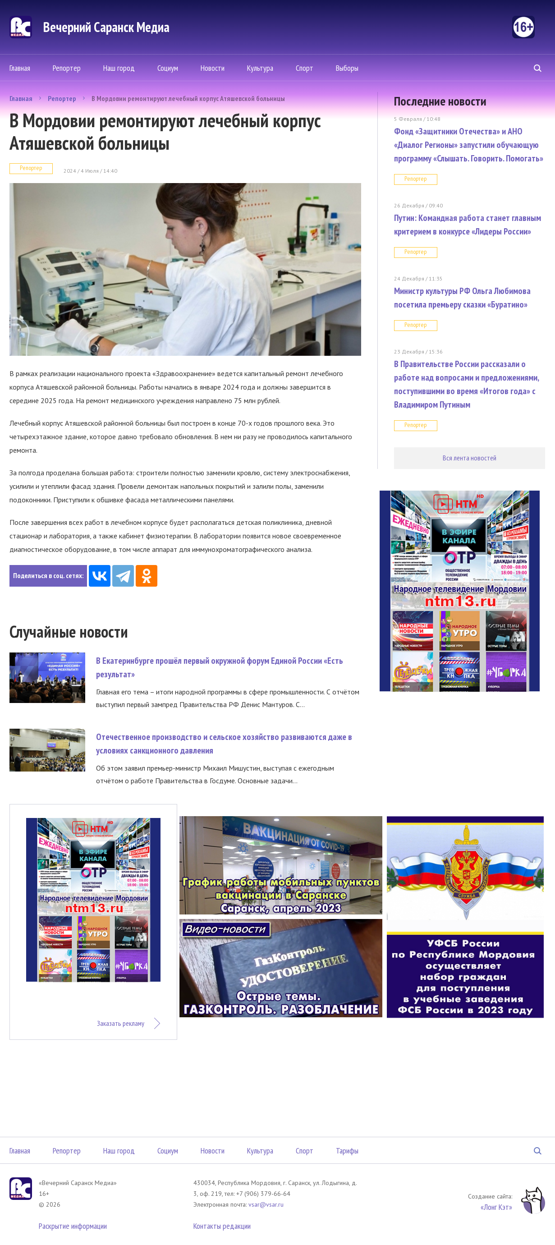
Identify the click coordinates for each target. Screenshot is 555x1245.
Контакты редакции (222, 1226)
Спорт (304, 68)
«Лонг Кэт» (496, 1207)
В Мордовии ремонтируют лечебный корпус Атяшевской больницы (188, 98)
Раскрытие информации (73, 1226)
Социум (167, 68)
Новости (213, 68)
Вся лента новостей (469, 457)
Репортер (67, 68)
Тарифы (347, 1150)
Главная (19, 68)
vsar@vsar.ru (266, 1204)
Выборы (347, 68)
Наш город (119, 68)
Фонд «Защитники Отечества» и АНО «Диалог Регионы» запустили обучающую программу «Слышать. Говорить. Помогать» (468, 144)
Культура (260, 68)
